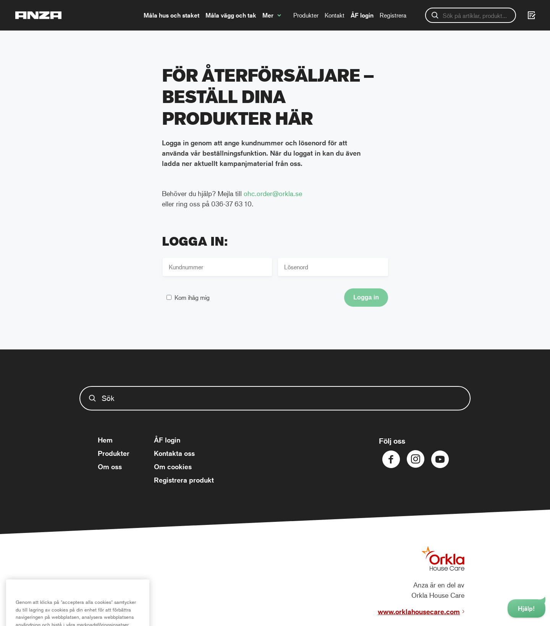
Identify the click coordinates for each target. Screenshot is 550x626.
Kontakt (335, 15)
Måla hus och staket (171, 15)
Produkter (306, 15)
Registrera (393, 15)
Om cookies (173, 466)
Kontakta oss (174, 453)
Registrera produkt (184, 480)
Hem (105, 440)
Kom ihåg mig (192, 297)
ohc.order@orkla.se (273, 193)
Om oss (110, 466)
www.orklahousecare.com (419, 611)
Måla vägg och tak (230, 15)
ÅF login (362, 15)
